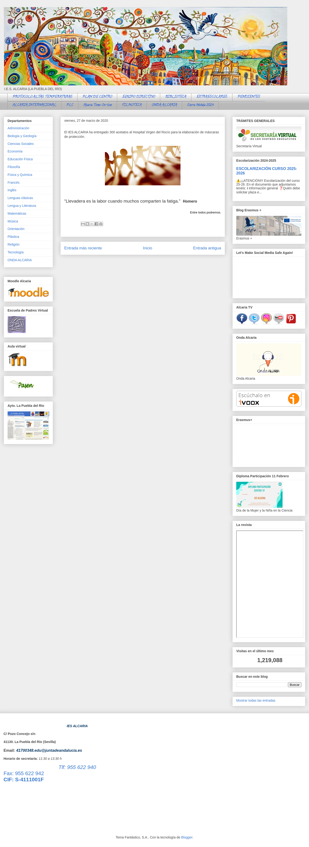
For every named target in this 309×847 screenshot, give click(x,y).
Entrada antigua (207, 248)
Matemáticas (17, 213)
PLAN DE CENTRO (97, 97)
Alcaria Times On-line (97, 105)
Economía (15, 151)
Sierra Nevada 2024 (200, 105)
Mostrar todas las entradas (255, 700)
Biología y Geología (22, 136)
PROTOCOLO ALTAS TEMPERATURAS (42, 97)
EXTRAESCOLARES (211, 97)
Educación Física (20, 159)
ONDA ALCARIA (164, 105)
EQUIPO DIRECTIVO (138, 97)
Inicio (147, 248)
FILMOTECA (132, 105)
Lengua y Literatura (22, 206)
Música (13, 221)
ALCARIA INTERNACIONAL (34, 105)
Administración (18, 128)
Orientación (16, 229)
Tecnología (16, 252)
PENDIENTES (248, 97)
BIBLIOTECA (175, 97)
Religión (14, 244)
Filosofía (14, 167)
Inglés (12, 190)
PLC (69, 105)
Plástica (13, 237)
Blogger (186, 837)
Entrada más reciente (83, 248)
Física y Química (20, 175)
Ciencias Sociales (21, 144)
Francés (14, 182)
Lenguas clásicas (20, 198)
